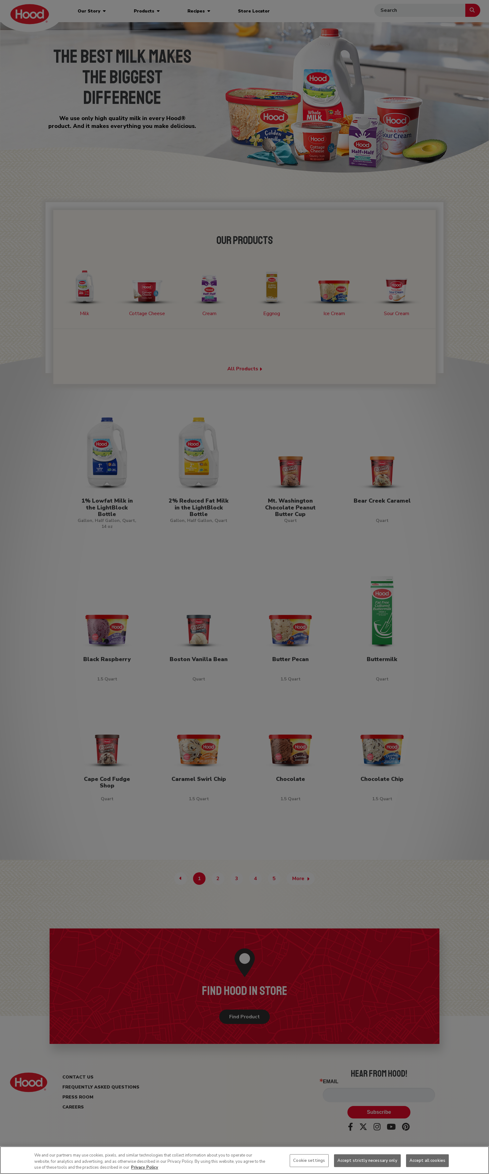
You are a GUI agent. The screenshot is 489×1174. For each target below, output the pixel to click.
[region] (244, 1160)
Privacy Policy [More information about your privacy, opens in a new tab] (144, 1167)
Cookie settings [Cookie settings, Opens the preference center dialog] (309, 1160)
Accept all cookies (427, 1160)
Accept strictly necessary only (367, 1160)
